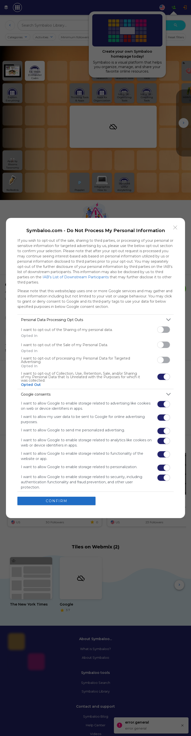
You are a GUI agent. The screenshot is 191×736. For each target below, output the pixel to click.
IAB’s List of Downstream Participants (76, 277)
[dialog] (95, 368)
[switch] (163, 329)
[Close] (175, 227)
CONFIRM (56, 501)
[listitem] (95, 320)
